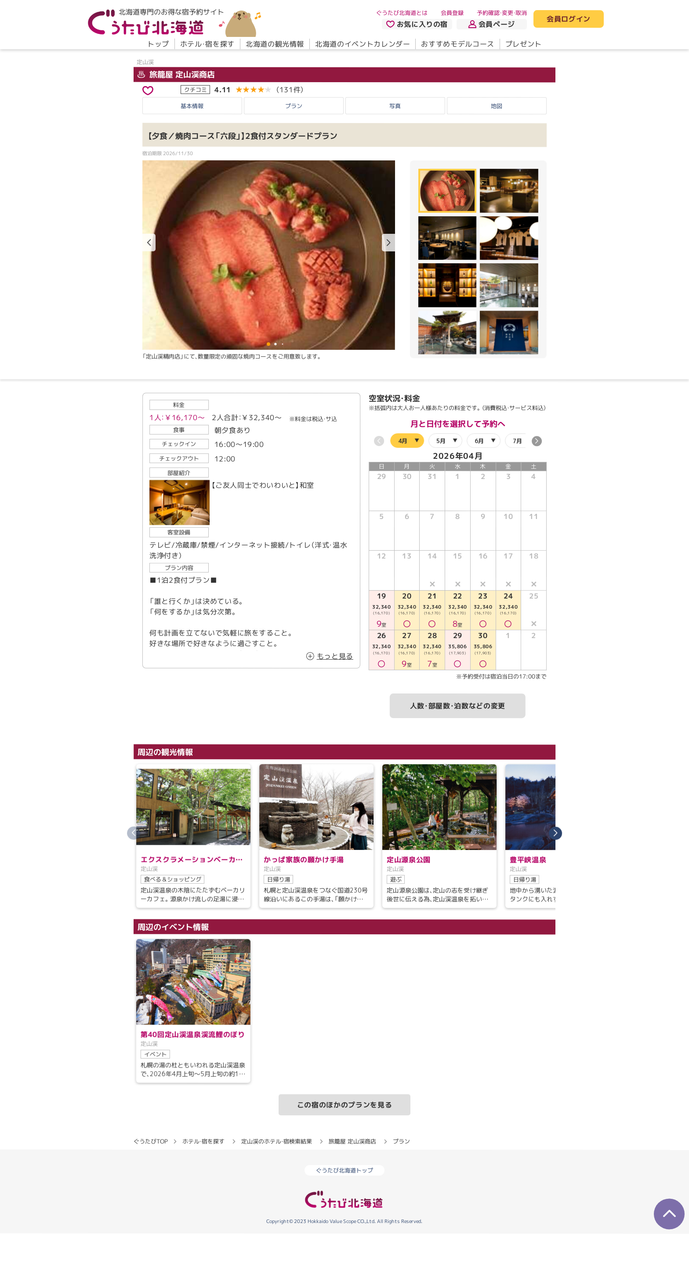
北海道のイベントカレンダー (362, 44)
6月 (479, 481)
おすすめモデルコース (457, 44)
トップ (158, 44)
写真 (395, 146)
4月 (402, 481)
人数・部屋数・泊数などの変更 (457, 746)
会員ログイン (569, 19)
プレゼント (523, 44)
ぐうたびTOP (150, 1181)
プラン (293, 146)
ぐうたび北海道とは (402, 13)
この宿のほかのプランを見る (344, 1145)
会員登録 (452, 13)
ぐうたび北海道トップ (344, 1210)
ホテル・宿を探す (207, 44)
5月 (441, 481)
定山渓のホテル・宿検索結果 (276, 1181)
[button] (388, 283)
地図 (496, 146)
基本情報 (192, 146)
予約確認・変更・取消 (502, 13)
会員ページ (491, 24)
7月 (517, 481)
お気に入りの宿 (417, 24)
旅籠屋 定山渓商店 (176, 114)
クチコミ (195, 130)
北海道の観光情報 (275, 44)
